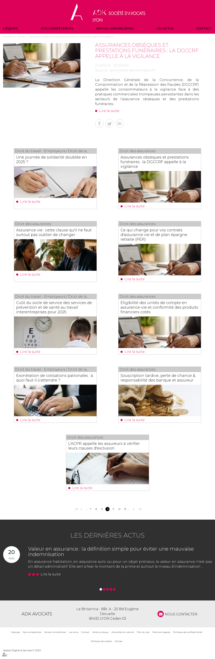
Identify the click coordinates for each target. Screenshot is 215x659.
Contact (204, 28)
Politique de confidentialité (187, 639)
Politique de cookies (101, 648)
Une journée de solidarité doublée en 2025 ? (55, 159)
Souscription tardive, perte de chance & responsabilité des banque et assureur (159, 381)
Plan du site (143, 639)
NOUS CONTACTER (181, 621)
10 (108, 516)
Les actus (165, 28)
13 (125, 516)
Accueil (21, 36)
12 (119, 516)
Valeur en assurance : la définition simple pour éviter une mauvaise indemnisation (111, 558)
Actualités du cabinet (122, 639)
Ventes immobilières (115, 28)
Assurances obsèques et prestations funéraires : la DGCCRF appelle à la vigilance (72, 36)
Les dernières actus (107, 542)
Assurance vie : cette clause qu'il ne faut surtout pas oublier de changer (54, 232)
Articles (118, 648)
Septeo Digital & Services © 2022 (22, 657)
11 (113, 516)
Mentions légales (161, 639)
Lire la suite (109, 111)
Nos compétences (57, 28)
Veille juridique (100, 639)
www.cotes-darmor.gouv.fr (132, 70)
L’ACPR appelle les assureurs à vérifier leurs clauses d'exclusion (102, 452)
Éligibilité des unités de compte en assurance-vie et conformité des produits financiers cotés (157, 308)
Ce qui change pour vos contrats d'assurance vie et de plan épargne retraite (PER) (157, 235)
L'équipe (10, 28)
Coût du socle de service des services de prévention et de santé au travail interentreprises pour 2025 (55, 308)
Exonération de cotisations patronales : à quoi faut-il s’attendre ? (55, 379)
